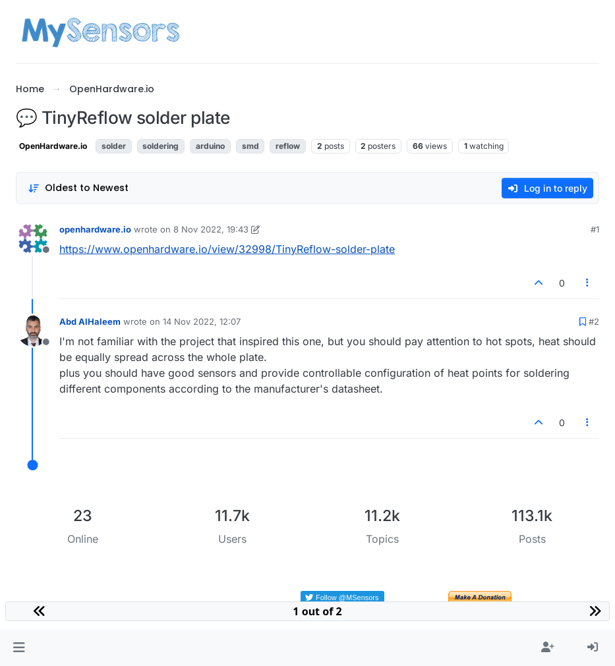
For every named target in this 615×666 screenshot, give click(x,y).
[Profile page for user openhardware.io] (33, 238)
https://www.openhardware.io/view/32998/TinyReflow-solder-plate (227, 249)
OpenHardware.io (53, 146)
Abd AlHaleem (90, 321)
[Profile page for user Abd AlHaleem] (33, 331)
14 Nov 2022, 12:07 (202, 321)
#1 (595, 229)
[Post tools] (588, 283)
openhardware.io (95, 229)
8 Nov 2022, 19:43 (211, 229)
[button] (18, 647)
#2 (594, 321)
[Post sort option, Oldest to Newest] (78, 188)
